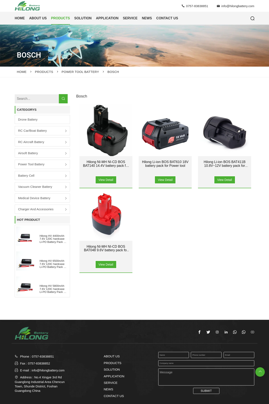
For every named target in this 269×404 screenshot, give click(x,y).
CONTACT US (167, 18)
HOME (20, 18)
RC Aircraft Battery (31, 142)
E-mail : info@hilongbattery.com (40, 370)
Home (21, 72)
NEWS (147, 18)
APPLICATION (107, 18)
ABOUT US (38, 18)
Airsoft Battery (28, 153)
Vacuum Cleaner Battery (35, 186)
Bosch (113, 72)
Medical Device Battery (34, 198)
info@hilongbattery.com (237, 6)
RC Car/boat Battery (32, 130)
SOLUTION (83, 18)
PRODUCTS (60, 18)
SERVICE (130, 18)
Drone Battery (28, 119)
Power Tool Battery (80, 72)
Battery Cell (26, 175)
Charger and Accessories (35, 209)
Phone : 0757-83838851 (37, 356)
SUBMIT (206, 390)
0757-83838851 (197, 6)
